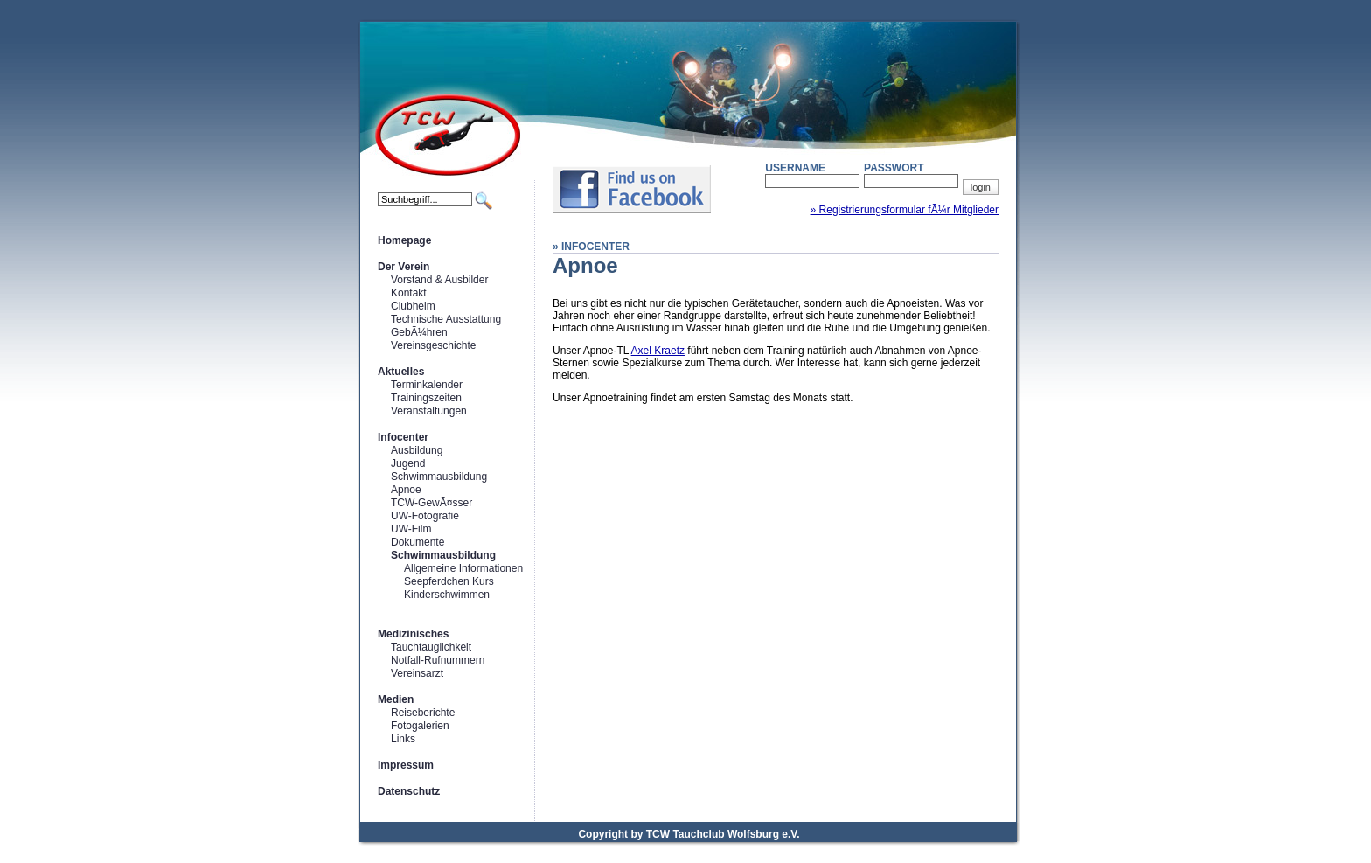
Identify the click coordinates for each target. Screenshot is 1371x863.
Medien (396, 699)
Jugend (408, 463)
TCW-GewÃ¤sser (431, 503)
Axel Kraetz (658, 351)
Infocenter (403, 437)
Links (403, 739)
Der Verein (403, 267)
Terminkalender (427, 385)
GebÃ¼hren (419, 332)
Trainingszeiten (426, 398)
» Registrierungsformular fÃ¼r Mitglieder (905, 210)
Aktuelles (401, 371)
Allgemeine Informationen (463, 568)
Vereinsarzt (417, 673)
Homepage (404, 240)
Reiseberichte (423, 712)
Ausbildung (416, 450)
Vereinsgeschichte (433, 345)
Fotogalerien (420, 726)
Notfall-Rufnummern (437, 660)
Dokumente (417, 542)
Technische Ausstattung (446, 319)
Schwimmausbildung (439, 476)
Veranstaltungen (429, 411)
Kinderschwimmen (447, 594)
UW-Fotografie (425, 516)
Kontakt (409, 293)
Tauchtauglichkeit (431, 647)
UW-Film (411, 529)
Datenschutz (409, 791)
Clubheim (413, 306)
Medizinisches (413, 634)
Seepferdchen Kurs (449, 581)
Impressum (406, 765)
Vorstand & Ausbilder (439, 280)
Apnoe (406, 490)
